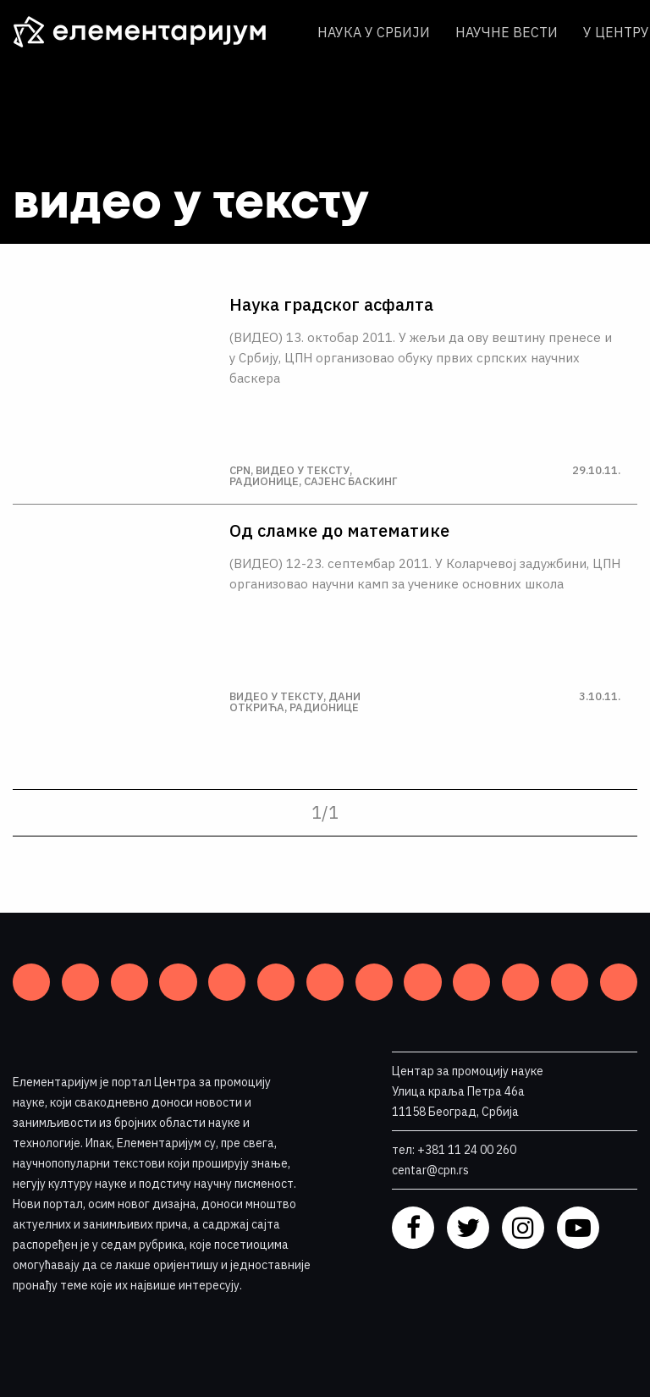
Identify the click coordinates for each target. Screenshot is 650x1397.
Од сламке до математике (339, 531)
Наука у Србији (373, 32)
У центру (616, 32)
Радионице (264, 481)
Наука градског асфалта (331, 305)
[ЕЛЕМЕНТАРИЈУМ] (152, 32)
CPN (240, 470)
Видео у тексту (303, 470)
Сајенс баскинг (350, 481)
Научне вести (506, 32)
